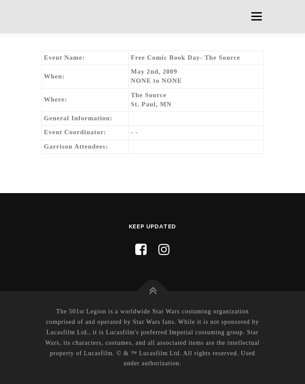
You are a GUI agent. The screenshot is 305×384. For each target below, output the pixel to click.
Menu (256, 16)
